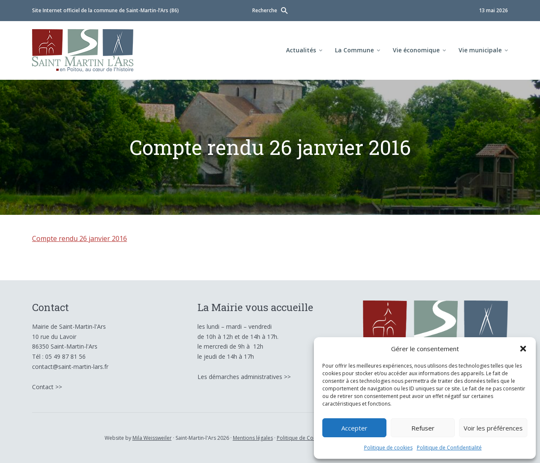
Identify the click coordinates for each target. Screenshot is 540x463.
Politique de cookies (388, 447)
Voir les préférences (493, 428)
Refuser (423, 428)
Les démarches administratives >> (244, 377)
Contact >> (47, 387)
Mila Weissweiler (152, 437)
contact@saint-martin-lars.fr (70, 367)
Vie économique (416, 50)
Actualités (301, 50)
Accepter (354, 428)
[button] (523, 348)
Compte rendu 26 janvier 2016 (79, 238)
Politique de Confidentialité (449, 447)
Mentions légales (253, 437)
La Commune (354, 50)
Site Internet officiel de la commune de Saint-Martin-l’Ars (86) (105, 10)
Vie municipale (480, 50)
